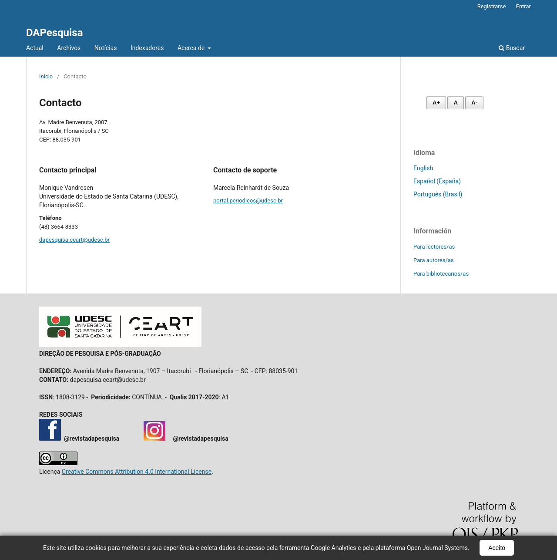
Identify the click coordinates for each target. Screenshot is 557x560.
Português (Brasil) (437, 194)
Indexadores (147, 47)
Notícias (105, 47)
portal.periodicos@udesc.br (248, 200)
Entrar (523, 6)
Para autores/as (433, 260)
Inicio (46, 76)
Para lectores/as (434, 246)
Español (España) (437, 181)
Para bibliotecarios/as (441, 273)
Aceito (496, 547)
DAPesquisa (54, 33)
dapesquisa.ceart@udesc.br (74, 239)
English (423, 168)
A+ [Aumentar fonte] (436, 102)
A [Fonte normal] (455, 102)
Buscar (512, 47)
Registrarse (491, 6)
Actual (35, 47)
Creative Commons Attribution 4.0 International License (136, 471)
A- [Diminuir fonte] (474, 102)
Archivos (69, 47)
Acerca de (192, 47)
